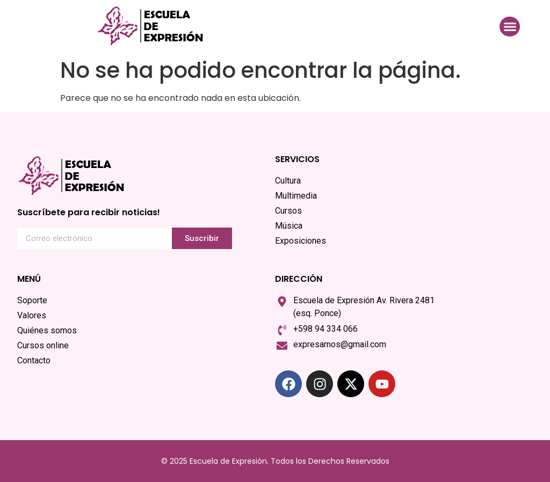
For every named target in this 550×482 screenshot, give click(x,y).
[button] (510, 27)
